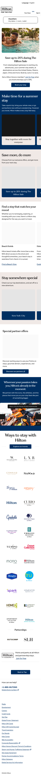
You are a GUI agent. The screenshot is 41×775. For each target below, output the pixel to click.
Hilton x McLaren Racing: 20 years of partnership (24, 406)
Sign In (38, 13)
